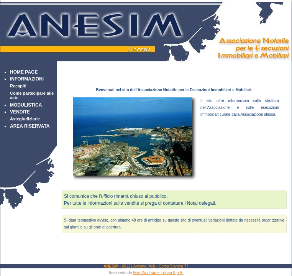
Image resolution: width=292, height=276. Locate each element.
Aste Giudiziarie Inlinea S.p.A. (158, 273)
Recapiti (18, 86)
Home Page (24, 72)
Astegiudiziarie (25, 119)
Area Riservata (29, 126)
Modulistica (26, 105)
